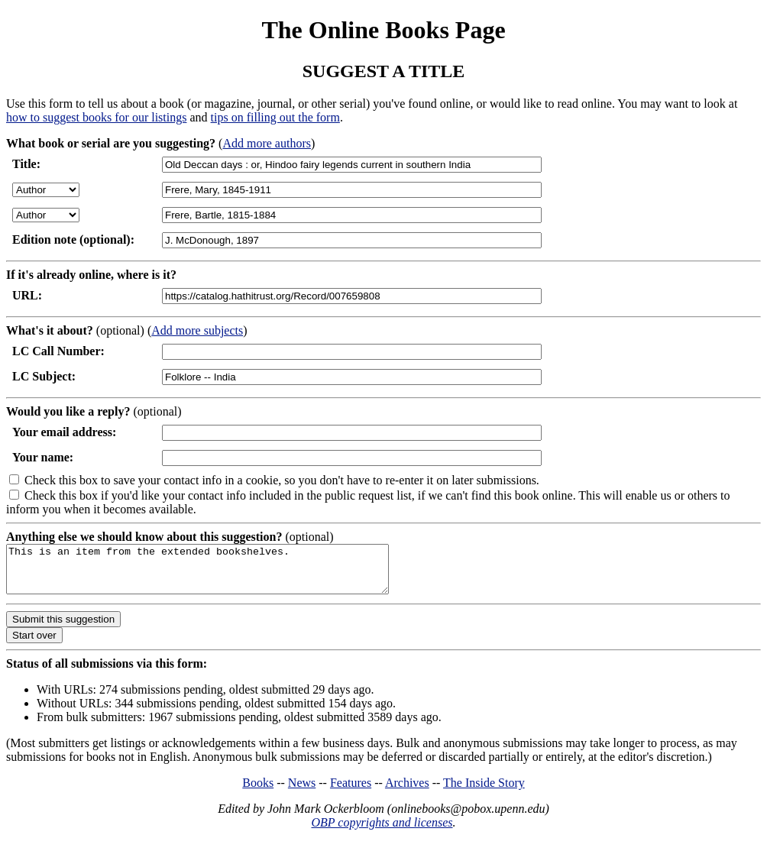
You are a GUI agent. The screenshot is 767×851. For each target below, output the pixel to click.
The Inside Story (484, 791)
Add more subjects (197, 330)
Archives (407, 791)
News (302, 791)
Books (257, 791)
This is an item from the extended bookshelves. (220, 573)
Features (350, 791)
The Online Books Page (383, 30)
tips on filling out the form (275, 117)
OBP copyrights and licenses (381, 831)
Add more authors (266, 143)
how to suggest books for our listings (96, 117)
